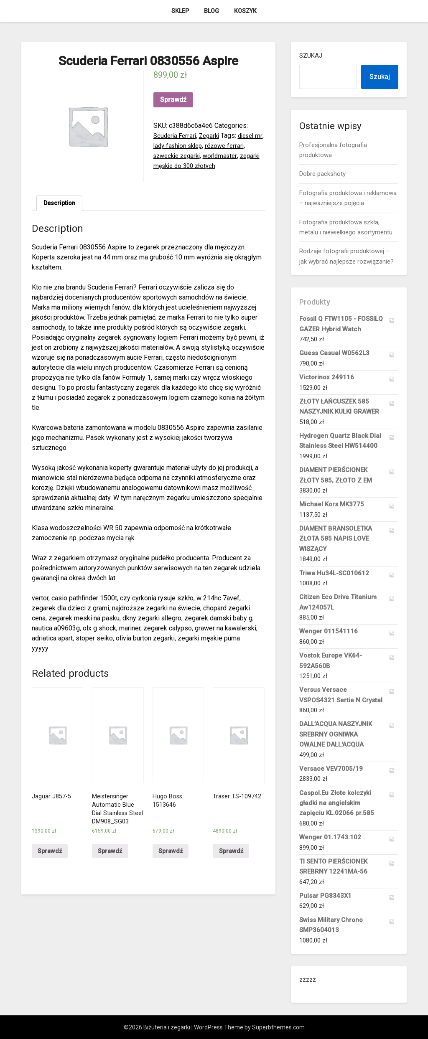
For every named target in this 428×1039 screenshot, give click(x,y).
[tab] (61, 204)
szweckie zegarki (179, 156)
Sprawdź (173, 100)
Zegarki (213, 136)
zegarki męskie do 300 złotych (198, 166)
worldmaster (226, 156)
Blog (211, 11)
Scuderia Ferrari (176, 136)
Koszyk (245, 11)
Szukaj (310, 55)
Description (61, 204)
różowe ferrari (240, 146)
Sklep (180, 11)
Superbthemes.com (278, 1027)
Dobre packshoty (322, 174)
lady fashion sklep (190, 146)
